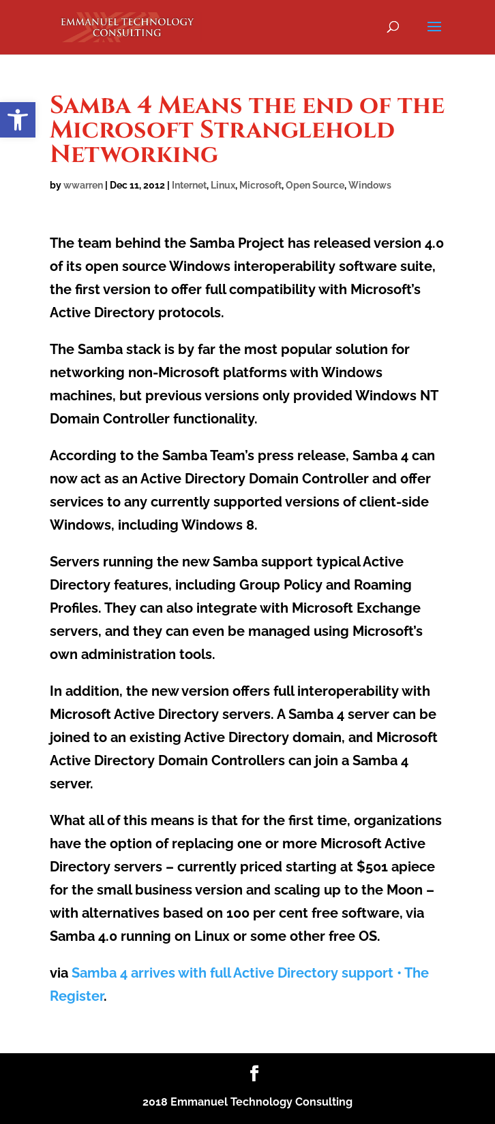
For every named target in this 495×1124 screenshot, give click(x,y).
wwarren (83, 185)
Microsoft (260, 185)
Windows (369, 185)
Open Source (315, 185)
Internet (189, 185)
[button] (17, 120)
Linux (223, 185)
